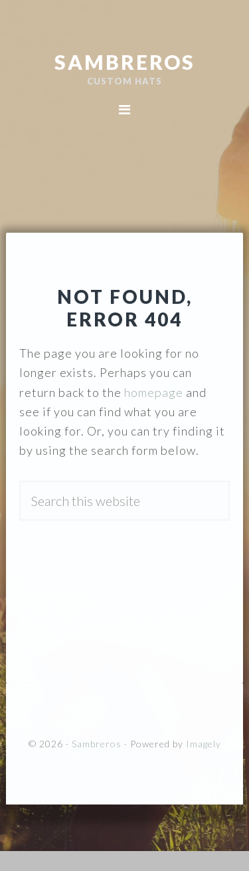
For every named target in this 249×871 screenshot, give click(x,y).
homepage (153, 392)
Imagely (203, 743)
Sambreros (124, 62)
